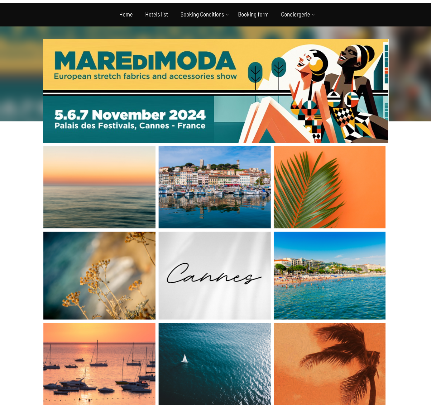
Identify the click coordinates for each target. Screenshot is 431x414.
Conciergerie (295, 14)
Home (126, 14)
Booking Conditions (202, 14)
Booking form (253, 14)
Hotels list (156, 14)
